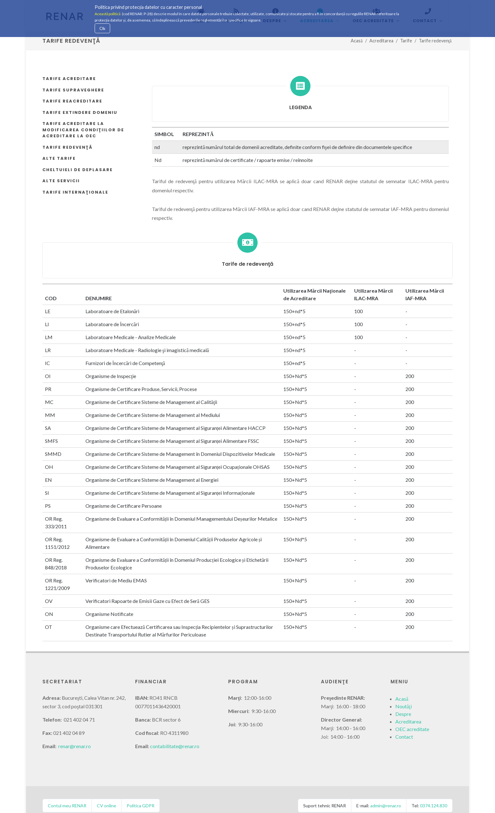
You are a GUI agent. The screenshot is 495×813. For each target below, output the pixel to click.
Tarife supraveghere (73, 78)
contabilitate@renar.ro (174, 734)
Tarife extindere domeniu (79, 100)
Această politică (108, 13)
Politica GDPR (140, 793)
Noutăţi (403, 694)
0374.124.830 (433, 793)
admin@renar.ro (385, 793)
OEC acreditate (412, 717)
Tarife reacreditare (72, 89)
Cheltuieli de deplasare (77, 158)
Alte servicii (61, 169)
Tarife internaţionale (75, 180)
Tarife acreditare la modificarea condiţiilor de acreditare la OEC (83, 118)
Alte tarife (59, 146)
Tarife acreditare (69, 67)
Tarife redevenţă (67, 135)
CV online (106, 793)
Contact (404, 725)
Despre (403, 702)
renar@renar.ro (74, 734)
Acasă (401, 687)
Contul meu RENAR (67, 793)
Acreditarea (408, 709)
